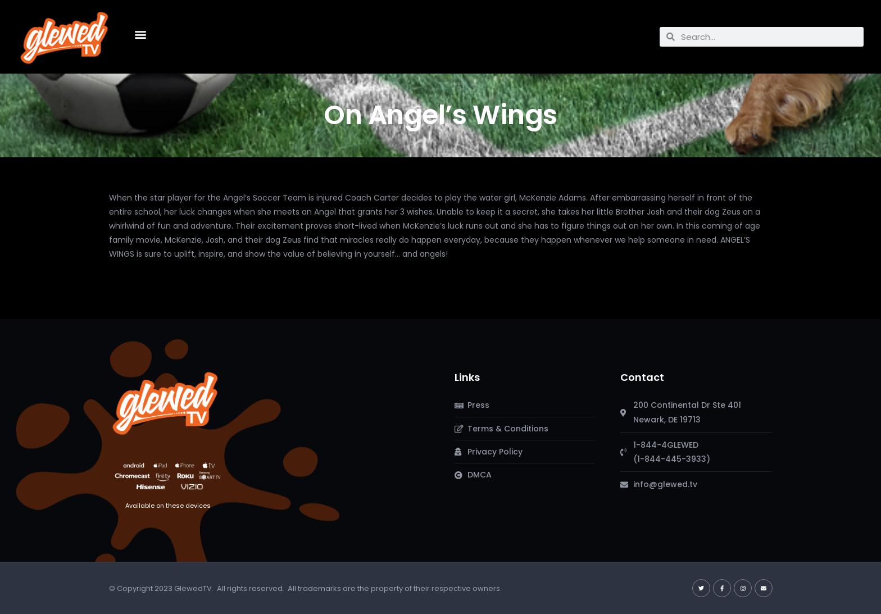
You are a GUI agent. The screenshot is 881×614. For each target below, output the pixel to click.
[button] (140, 34)
